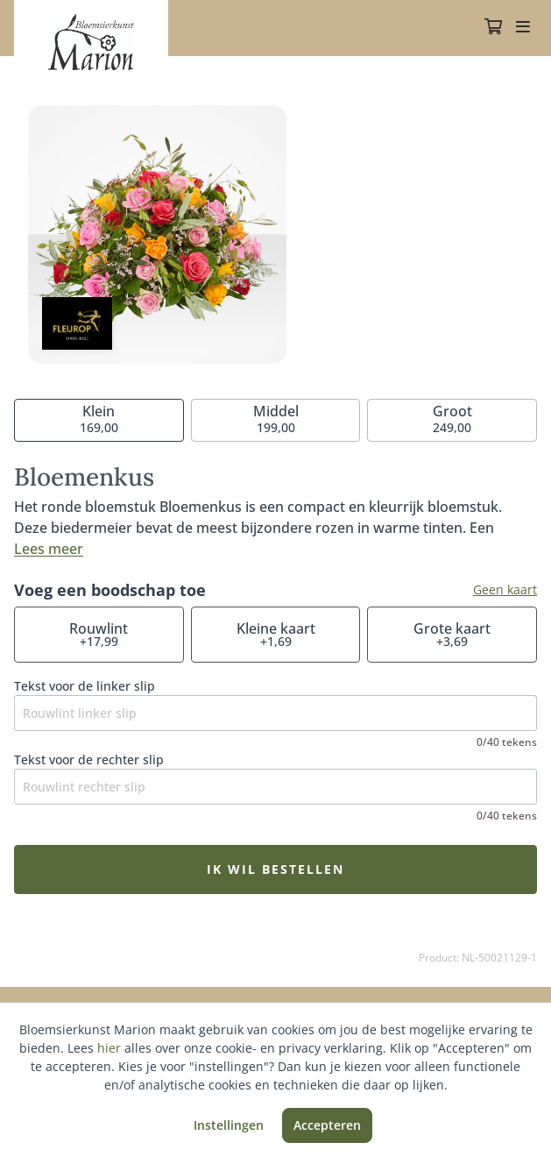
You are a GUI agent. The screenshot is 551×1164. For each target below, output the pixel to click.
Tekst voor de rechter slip (89, 759)
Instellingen (229, 1125)
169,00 (99, 418)
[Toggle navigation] (523, 28)
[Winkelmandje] (493, 28)
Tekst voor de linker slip (84, 686)
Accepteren (327, 1125)
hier (109, 1048)
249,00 (452, 418)
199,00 (276, 418)
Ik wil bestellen (275, 869)
